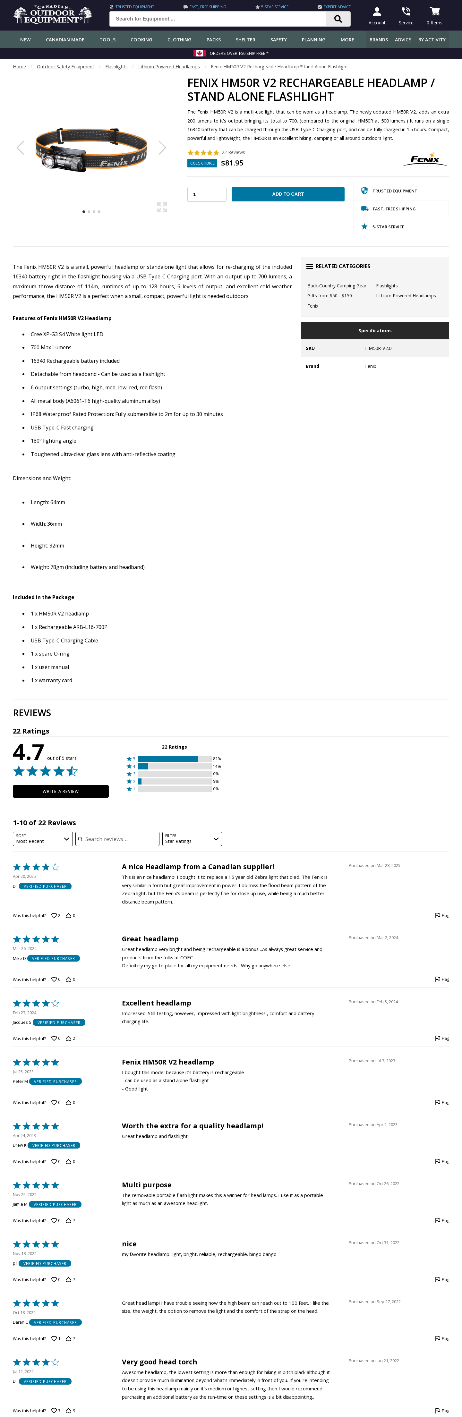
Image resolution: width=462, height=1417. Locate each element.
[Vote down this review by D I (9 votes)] (70, 1410)
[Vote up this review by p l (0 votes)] (55, 1279)
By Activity (432, 40)
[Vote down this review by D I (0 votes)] (70, 916)
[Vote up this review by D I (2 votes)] (55, 916)
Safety (278, 40)
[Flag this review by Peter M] (442, 1102)
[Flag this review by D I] (442, 916)
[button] (174, 759)
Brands (379, 40)
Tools (107, 40)
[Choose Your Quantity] (207, 194)
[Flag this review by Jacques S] (442, 1038)
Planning (314, 40)
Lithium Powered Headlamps (169, 67)
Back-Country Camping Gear (336, 286)
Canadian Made (65, 40)
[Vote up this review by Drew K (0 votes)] (55, 1161)
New (25, 40)
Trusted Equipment (135, 7)
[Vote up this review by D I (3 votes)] (55, 1410)
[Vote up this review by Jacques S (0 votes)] (55, 1038)
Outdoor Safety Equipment (65, 67)
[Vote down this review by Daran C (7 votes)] (70, 1338)
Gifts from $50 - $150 (329, 296)
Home (19, 67)
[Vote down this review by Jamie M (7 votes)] (70, 1220)
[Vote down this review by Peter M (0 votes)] (70, 1102)
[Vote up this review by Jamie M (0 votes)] (55, 1220)
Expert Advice (337, 7)
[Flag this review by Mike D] (442, 979)
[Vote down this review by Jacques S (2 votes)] (70, 1038)
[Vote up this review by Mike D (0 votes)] (55, 979)
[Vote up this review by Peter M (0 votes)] (55, 1102)
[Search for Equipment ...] (222, 19)
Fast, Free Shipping (208, 7)
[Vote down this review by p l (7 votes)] (70, 1279)
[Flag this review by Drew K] (442, 1161)
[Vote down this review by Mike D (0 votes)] (70, 979)
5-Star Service (274, 7)
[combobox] (43, 839)
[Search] (338, 19)
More (347, 40)
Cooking (141, 40)
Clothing (179, 40)
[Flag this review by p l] (442, 1279)
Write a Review (61, 791)
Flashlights (116, 67)
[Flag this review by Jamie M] (442, 1220)
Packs (214, 40)
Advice (403, 40)
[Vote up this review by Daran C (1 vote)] (55, 1338)
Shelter (245, 40)
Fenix (312, 306)
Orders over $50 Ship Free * (239, 53)
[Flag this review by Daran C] (442, 1338)
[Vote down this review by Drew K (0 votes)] (70, 1161)
